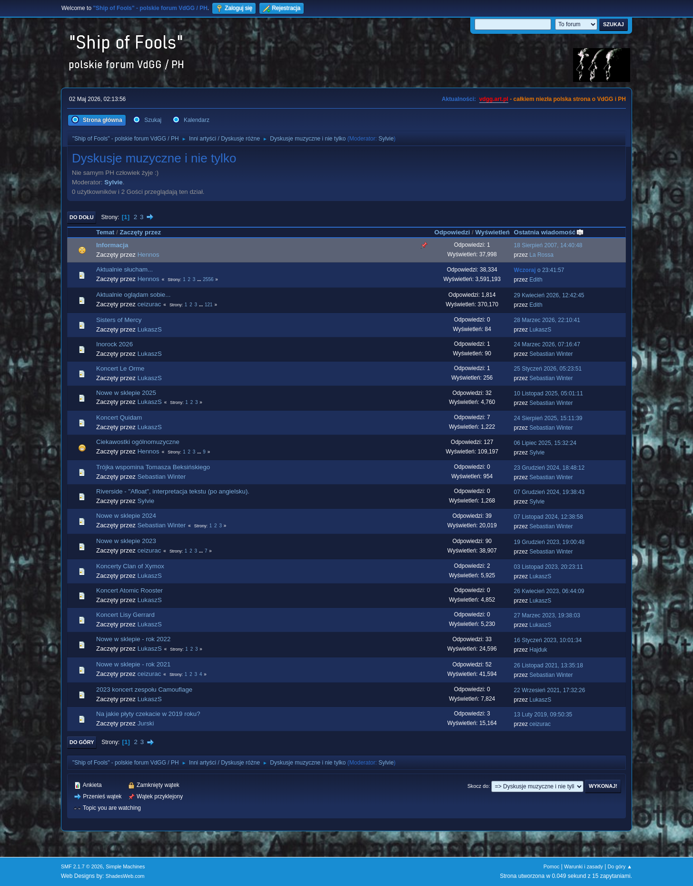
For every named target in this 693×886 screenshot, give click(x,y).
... (199, 279)
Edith (535, 279)
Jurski (146, 723)
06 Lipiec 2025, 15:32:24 (545, 443)
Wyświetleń (492, 232)
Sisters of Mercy (119, 319)
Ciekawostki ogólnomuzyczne (137, 441)
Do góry (81, 742)
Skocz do (477, 786)
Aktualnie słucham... (124, 269)
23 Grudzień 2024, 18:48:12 (549, 467)
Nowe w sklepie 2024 (126, 515)
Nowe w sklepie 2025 (126, 392)
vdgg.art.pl (493, 99)
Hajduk (538, 649)
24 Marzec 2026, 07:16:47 (547, 344)
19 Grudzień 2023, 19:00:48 (549, 542)
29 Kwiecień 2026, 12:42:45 (549, 295)
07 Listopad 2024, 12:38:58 (548, 516)
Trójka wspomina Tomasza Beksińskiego (153, 467)
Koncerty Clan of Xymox (130, 566)
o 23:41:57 (539, 270)
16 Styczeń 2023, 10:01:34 (548, 640)
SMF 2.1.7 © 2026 (82, 866)
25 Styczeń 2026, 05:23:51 (548, 368)
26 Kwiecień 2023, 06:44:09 (549, 591)
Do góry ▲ (620, 866)
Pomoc (552, 866)
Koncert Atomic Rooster (129, 590)
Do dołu (81, 217)
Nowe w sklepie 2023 (126, 540)
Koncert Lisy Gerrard (125, 614)
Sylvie (386, 138)
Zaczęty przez (140, 232)
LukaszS (150, 329)
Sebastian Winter (551, 354)
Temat (105, 232)
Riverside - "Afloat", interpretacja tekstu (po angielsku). (172, 491)
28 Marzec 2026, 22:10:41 (547, 320)
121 (209, 304)
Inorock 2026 (114, 344)
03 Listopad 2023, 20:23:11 (548, 567)
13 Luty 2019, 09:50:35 (543, 714)
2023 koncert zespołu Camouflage (144, 689)
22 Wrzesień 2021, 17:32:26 (549, 690)
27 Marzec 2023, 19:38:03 (547, 615)
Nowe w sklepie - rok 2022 (133, 639)
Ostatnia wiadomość (549, 232)
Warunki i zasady (583, 866)
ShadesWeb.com (125, 876)
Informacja (112, 245)
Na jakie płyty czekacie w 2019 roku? (148, 713)
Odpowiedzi (452, 232)
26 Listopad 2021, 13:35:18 (548, 665)
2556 (208, 279)
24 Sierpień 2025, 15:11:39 (548, 418)
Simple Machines (125, 866)
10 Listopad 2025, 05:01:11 (548, 393)
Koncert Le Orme (120, 368)
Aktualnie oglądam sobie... (133, 294)
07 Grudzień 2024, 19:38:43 (549, 492)
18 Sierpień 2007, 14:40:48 (548, 245)
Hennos (148, 254)
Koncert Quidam (119, 417)
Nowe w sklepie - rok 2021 (133, 664)
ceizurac (149, 304)
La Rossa (541, 255)
